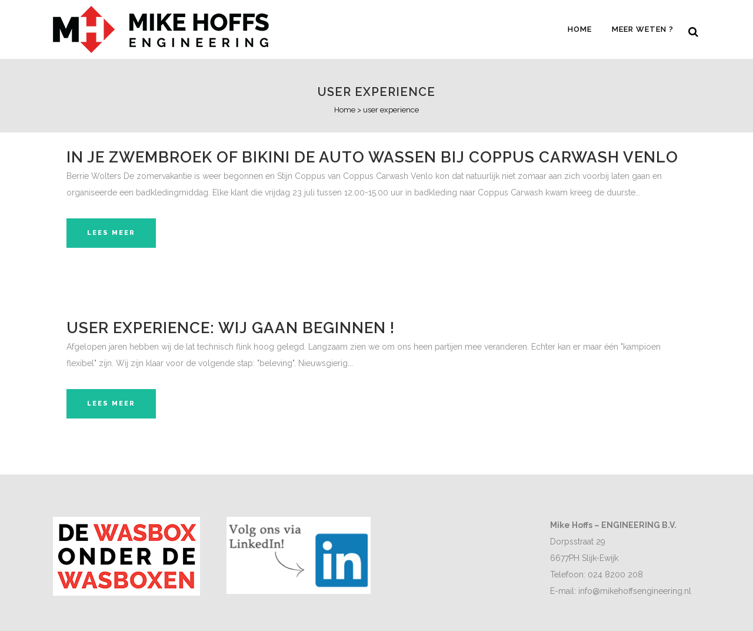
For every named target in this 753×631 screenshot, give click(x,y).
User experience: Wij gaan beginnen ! (230, 328)
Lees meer (111, 233)
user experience (376, 92)
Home (344, 109)
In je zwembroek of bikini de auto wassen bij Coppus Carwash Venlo (372, 157)
